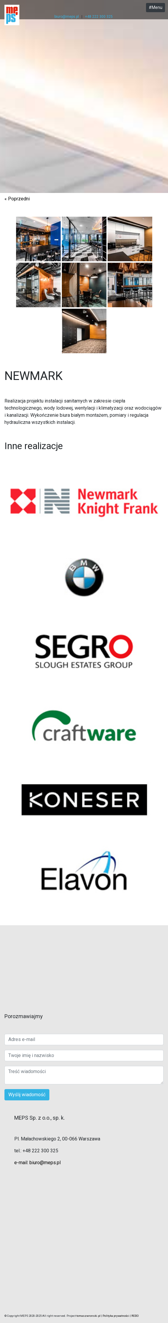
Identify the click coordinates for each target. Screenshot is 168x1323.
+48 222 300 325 (99, 17)
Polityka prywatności (116, 1315)
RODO (135, 1315)
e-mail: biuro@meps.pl (37, 1162)
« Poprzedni (17, 199)
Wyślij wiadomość (26, 1094)
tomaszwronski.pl (88, 1315)
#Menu (155, 7)
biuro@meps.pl (66, 17)
